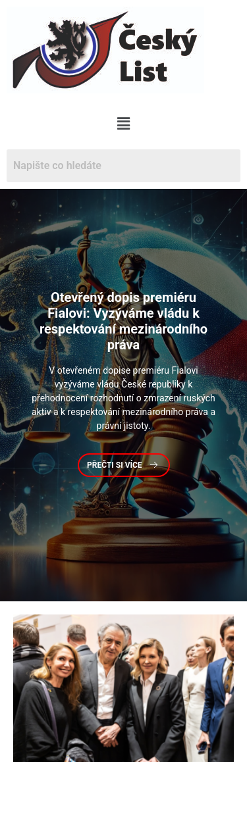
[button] (123, 123)
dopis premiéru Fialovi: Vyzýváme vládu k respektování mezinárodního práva (123, 321)
